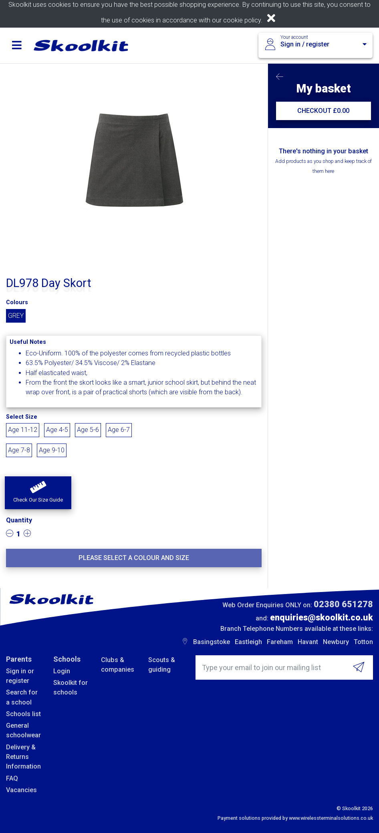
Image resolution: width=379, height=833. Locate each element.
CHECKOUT (323, 110)
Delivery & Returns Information (23, 757)
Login (61, 671)
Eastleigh (248, 642)
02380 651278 (343, 604)
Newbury (336, 642)
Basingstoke (211, 642)
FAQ (12, 778)
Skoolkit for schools (70, 687)
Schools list (23, 714)
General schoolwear (23, 730)
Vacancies (21, 790)
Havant (308, 642)
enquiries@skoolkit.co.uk (321, 617)
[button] (38, 492)
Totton (363, 642)
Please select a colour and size (134, 558)
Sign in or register (20, 675)
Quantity (19, 520)
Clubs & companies (117, 664)
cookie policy (242, 20)
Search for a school (22, 697)
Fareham (280, 642)
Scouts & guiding (161, 664)
